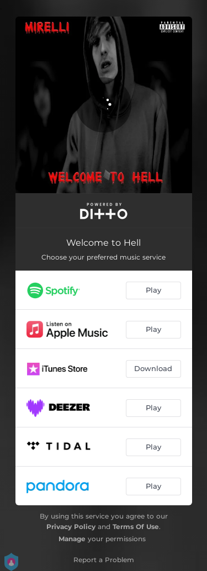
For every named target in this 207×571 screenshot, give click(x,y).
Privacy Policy (70, 526)
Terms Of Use (136, 526)
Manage (72, 539)
